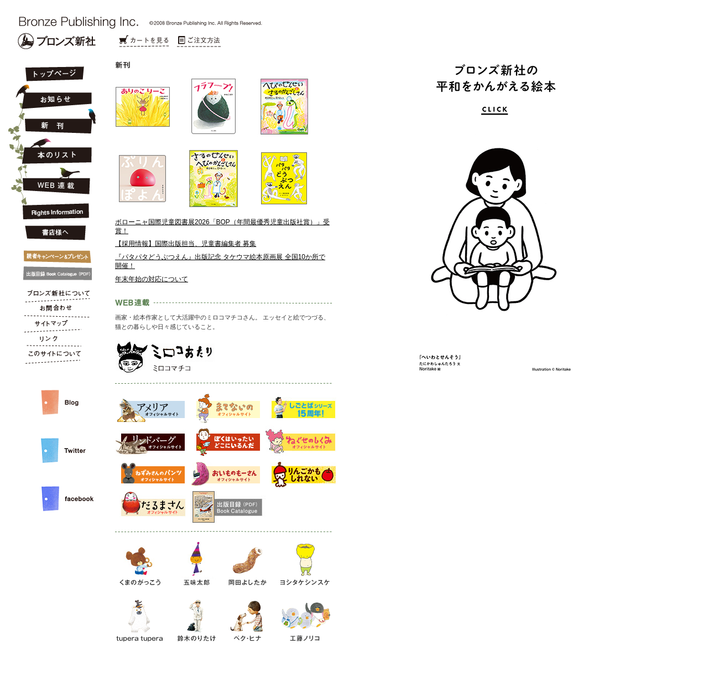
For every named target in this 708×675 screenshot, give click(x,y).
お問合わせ (53, 310)
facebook (53, 490)
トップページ (53, 74)
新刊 (53, 121)
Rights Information (53, 209)
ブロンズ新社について (53, 294)
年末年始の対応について (151, 279)
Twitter (53, 442)
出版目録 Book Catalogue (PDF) (53, 273)
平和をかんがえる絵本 (488, 271)
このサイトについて (53, 356)
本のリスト (53, 150)
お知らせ (53, 95)
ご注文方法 (199, 41)
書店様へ (53, 233)
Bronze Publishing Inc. (57, 41)
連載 (53, 180)
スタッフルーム (53, 391)
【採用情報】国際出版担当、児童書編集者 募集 (185, 244)
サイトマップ (53, 325)
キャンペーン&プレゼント (53, 254)
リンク (53, 341)
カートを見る (143, 41)
